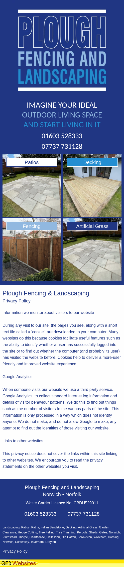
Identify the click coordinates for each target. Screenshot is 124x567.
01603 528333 (62, 136)
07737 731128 (62, 146)
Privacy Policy (15, 551)
